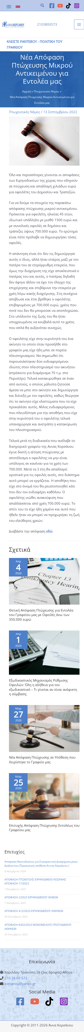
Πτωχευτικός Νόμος (24, 112)
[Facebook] (52, 5)
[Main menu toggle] (79, 24)
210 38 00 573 (15, 978)
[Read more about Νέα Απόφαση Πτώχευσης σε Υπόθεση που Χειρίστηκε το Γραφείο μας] (44, 728)
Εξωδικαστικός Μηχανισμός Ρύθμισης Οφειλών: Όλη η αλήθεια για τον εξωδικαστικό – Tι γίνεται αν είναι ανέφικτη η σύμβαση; (43, 687)
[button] (43, 5)
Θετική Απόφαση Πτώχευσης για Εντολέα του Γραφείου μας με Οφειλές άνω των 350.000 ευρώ (41, 615)
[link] (9, 6)
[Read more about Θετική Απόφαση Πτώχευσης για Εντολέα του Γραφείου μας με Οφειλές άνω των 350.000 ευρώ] (44, 580)
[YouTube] (60, 5)
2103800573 (47, 24)
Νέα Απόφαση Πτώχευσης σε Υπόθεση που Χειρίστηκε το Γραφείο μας (42, 759)
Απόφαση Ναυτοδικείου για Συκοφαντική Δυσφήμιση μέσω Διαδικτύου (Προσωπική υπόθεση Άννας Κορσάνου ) (41, 864)
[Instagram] (77, 5)
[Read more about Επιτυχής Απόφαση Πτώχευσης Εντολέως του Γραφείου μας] (44, 796)
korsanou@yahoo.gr (20, 983)
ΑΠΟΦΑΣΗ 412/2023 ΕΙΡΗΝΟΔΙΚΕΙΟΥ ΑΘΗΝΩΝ (33, 911)
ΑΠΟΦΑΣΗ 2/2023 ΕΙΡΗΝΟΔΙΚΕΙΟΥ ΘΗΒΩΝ (31, 897)
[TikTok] (68, 5)
